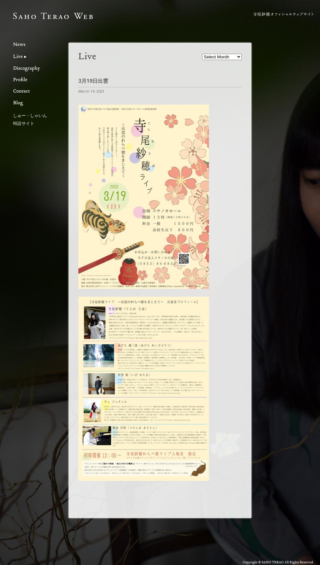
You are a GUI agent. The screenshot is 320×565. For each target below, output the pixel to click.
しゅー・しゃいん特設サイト (30, 119)
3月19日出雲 (93, 80)
